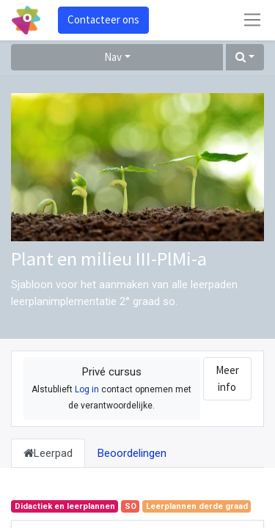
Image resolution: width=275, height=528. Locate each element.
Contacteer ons (103, 19)
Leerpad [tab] (48, 453)
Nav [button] (113, 57)
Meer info (227, 378)
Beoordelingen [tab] (132, 453)
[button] (245, 57)
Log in (87, 389)
